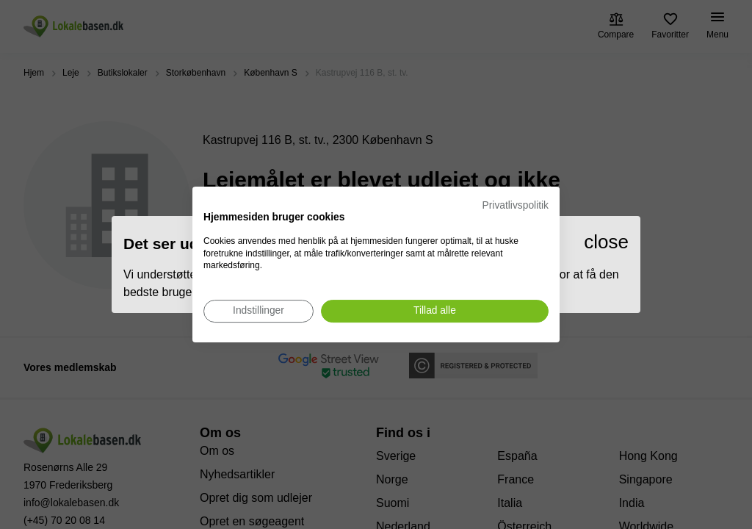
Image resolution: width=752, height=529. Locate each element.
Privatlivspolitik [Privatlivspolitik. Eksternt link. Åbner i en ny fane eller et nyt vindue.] (515, 205)
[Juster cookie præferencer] (258, 311)
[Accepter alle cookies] (435, 311)
